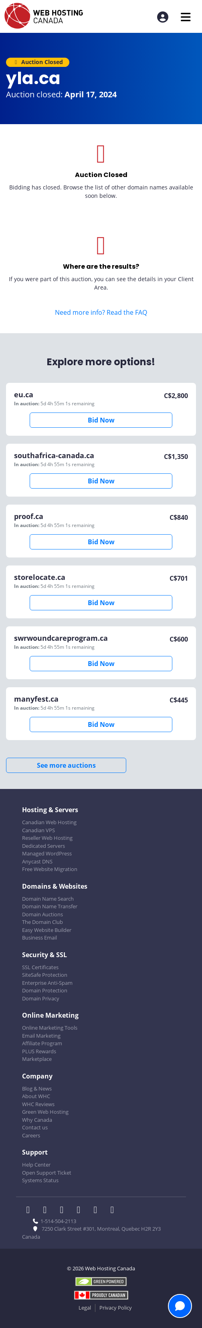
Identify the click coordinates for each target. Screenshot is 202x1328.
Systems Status (40, 1180)
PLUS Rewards (39, 1051)
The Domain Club (42, 922)
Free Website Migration (49, 869)
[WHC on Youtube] (97, 1210)
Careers (31, 1135)
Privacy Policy (115, 1307)
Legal (85, 1307)
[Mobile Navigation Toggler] (186, 17)
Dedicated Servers (43, 845)
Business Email (39, 937)
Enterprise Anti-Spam (47, 982)
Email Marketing (41, 1035)
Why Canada (37, 1119)
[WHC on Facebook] (30, 1210)
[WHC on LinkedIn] (64, 1210)
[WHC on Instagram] (81, 1210)
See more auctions (66, 765)
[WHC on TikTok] (113, 1210)
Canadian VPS (38, 830)
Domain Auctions (42, 914)
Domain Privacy (40, 998)
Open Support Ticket (46, 1172)
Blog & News (37, 1088)
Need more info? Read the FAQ (101, 312)
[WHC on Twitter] (47, 1210)
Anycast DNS (37, 861)
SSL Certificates (40, 967)
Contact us (35, 1127)
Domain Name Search (48, 898)
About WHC (36, 1096)
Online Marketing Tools (49, 1027)
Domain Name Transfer (49, 906)
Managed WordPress (47, 853)
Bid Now (101, 420)
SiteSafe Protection (44, 974)
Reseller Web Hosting (47, 837)
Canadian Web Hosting (49, 822)
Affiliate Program (42, 1043)
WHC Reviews (38, 1104)
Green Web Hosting (45, 1111)
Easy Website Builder (46, 930)
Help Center (36, 1164)
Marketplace (37, 1058)
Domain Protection (44, 990)
